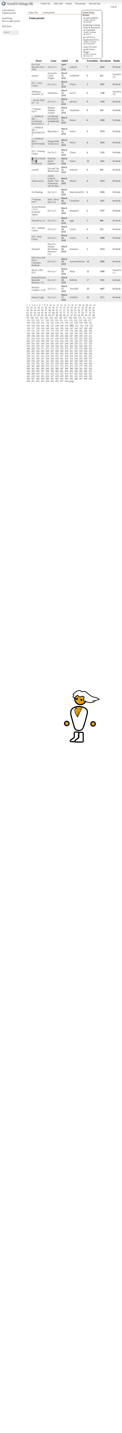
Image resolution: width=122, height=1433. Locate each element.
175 (52, 331)
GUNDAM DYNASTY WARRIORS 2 (53, 120)
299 (42, 353)
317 (61, 356)
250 (76, 343)
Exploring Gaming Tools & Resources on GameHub (91, 27)
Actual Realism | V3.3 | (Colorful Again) (39, 211)
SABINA (74, 297)
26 (39, 308)
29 (49, 308)
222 (76, 338)
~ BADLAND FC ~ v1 (38, 101)
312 (37, 356)
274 (57, 348)
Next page (69, 381)
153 (81, 326)
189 (52, 333)
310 (28, 356)
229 (42, 341)
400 (57, 371)
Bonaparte (74, 210)
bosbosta (73, 170)
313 (42, 356)
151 (72, 325)
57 (82, 310)
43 (31, 310)
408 (28, 373)
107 (65, 318)
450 (28, 381)
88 (57, 315)
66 (46, 313)
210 (85, 336)
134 (57, 323)
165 (71, 328)
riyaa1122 (89, 56)
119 (51, 320)
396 (37, 371)
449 (90, 378)
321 (80, 356)
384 (47, 368)
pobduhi (89, 22)
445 (71, 378)
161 (52, 328)
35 (71, 308)
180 (76, 331)
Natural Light (38, 297)
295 (90, 351)
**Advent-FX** (36, 110)
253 (90, 343)
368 (37, 366)
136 (66, 323)
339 (33, 361)
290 (66, 351)
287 (52, 351)
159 (42, 328)
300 (47, 353)
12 (58, 305)
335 (81, 358)
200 (37, 336)
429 (61, 376)
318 (66, 356)
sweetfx (35, 170)
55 (75, 310)
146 (47, 326)
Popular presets (9, 13)
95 (82, 315)
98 (93, 315)
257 (42, 346)
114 (28, 320)
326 (37, 358)
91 (68, 315)
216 (47, 338)
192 (66, 333)
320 (76, 356)
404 (76, 371)
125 (80, 320)
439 (42, 378)
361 (71, 363)
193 (71, 333)
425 (42, 376)
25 (35, 308)
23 (28, 308)
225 (90, 338)
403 (71, 371)
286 (47, 351)
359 (61, 363)
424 (37, 376)
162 (57, 328)
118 (47, 320)
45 (39, 310)
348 (76, 361)
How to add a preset (11, 21)
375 (71, 366)
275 (61, 348)
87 (53, 315)
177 (61, 331)
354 (37, 363)
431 (71, 376)
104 (51, 318)
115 (32, 320)
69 (57, 313)
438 (37, 378)
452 (37, 381)
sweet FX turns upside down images (90, 49)
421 (90, 373)
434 (85, 376)
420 (85, 373)
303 (61, 353)
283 (33, 351)
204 (57, 336)
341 (42, 361)
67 (49, 313)
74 (75, 313)
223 (81, 338)
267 (90, 346)
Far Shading (37, 192)
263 (71, 346)
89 (60, 315)
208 (76, 336)
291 (71, 351)
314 (47, 356)
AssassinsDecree (77, 261)
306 (76, 353)
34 (68, 308)
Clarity (73, 84)
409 (33, 373)
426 (47, 376)
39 (86, 308)
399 (52, 371)
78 (90, 313)
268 (28, 348)
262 (66, 346)
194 (76, 333)
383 (42, 368)
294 (85, 351)
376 (76, 366)
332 (66, 358)
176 (57, 331)
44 (35, 310)
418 (76, 373)
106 (60, 318)
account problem (90, 18)
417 (71, 373)
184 (28, 333)
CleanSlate (74, 110)
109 (75, 318)
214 (37, 338)
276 (66, 348)
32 (60, 308)
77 (86, 313)
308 (85, 353)
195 (81, 333)
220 (66, 338)
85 (46, 315)
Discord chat (94, 3)
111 (84, 318)
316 (56, 356)
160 (47, 328)
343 (52, 361)
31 (57, 308)
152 (76, 326)
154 (86, 326)
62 (31, 313)
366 (28, 366)
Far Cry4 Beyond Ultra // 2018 (39, 67)
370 (47, 366)
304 (66, 353)
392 (85, 368)
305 (71, 353)
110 (79, 318)
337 (90, 358)
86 (49, 315)
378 (85, 366)
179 (71, 331)
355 (42, 363)
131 (42, 323)
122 (66, 320)
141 (90, 323)
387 (61, 368)
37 (79, 308)
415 (61, 373)
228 (37, 341)
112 (89, 318)
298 (37, 353)
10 (50, 305)
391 (81, 368)
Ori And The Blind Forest (53, 169)
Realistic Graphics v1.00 (38, 288)
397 (42, 371)
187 (42, 333)
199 (33, 336)
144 (37, 326)
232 (57, 341)
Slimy (72, 271)
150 (66, 326)
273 (52, 348)
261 (61, 346)
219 (61, 338)
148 (57, 326)
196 (85, 333)
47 (46, 310)
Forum (69, 3)
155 (91, 326)
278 (76, 348)
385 (52, 368)
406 (85, 371)
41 (93, 308)
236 (76, 341)
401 (61, 371)
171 (33, 331)
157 (33, 328)
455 (52, 381)
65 (42, 313)
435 (90, 376)
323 (90, 356)
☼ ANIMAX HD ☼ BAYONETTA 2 (38, 131)
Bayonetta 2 (53, 131)
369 (42, 366)
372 (57, 366)
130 (37, 323)
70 (60, 313)
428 (57, 376)
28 (46, 308)
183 (90, 331)
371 (52, 366)
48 (49, 310)
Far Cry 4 (52, 67)
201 (42, 336)
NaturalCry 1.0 (38, 220)
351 (90, 361)
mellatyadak (90, 44)
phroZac (73, 101)
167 (81, 328)
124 (75, 320)
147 (52, 326)
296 (28, 353)
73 (71, 313)
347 (71, 361)
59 (90, 310)
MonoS (73, 181)
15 (68, 305)
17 (76, 305)
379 (90, 366)
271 (42, 348)
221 (71, 338)
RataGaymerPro (77, 192)
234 (66, 341)
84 (42, 315)
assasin (35, 75)
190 (57, 333)
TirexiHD (74, 289)
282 (28, 351)
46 (42, 310)
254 (28, 346)
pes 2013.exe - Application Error (91, 38)
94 (79, 315)
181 (81, 331)
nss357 (73, 93)
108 (70, 318)
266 (85, 346)
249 (71, 343)
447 (81, 378)
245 (52, 343)
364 (85, 363)
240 (28, 343)
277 (71, 348)
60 (93, 310)
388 (66, 368)
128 (28, 323)
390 (76, 368)
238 (85, 341)
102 (41, 318)
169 (90, 328)
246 (57, 343)
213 (33, 338)
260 (57, 346)
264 (76, 346)
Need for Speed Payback (52, 161)
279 (81, 348)
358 (57, 363)
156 (28, 328)
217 (52, 338)
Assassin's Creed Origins (52, 75)
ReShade (117, 67)
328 (47, 358)
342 (47, 361)
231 (52, 341)
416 (66, 373)
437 (33, 378)
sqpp (72, 220)
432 (76, 376)
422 (28, 376)
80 (28, 315)
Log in (114, 6)
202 (47, 336)
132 (47, 323)
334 (76, 358)
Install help (7, 18)
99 (28, 318)
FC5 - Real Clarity (36, 237)
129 (33, 323)
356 (47, 363)
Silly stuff (58, 3)
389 (71, 368)
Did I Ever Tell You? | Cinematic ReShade (38, 261)
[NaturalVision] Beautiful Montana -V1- (39, 280)
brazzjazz (74, 249)
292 (76, 351)
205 (61, 336)
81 (31, 315)
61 (28, 313)
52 (64, 310)
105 (55, 318)
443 (61, 378)
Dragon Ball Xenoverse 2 (53, 142)
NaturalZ (36, 249)
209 (81, 336)
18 (79, 305)
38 (82, 308)
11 (54, 305)
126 (85, 320)
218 (57, 338)
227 (33, 341)
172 (37, 331)
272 (47, 348)
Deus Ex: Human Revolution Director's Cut (53, 249)
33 (64, 308)
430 (66, 376)
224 (85, 338)
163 (61, 328)
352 (28, 363)
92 (71, 315)
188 (47, 333)
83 (39, 315)
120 (56, 320)
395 (33, 371)
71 (64, 313)
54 (71, 310)
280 (85, 348)
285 (42, 351)
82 (35, 315)
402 (66, 371)
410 (37, 373)
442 (57, 378)
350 (85, 361)
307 (81, 353)
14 (65, 305)
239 (90, 341)
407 (90, 371)
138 (76, 323)
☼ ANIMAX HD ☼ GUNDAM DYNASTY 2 (38, 120)
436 (28, 378)
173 (42, 331)
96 (86, 315)
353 (33, 363)
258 (47, 346)
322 (85, 356)
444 (66, 378)
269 (33, 348)
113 (93, 318)
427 (52, 376)
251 (81, 343)
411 (42, 373)
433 (81, 376)
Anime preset (38, 181)
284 (37, 351)
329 (52, 358)
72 (68, 313)
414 (56, 373)
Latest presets (8, 10)
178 (66, 331)
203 (52, 336)
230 (47, 341)
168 (85, 328)
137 (71, 323)
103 (46, 318)
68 (53, 313)
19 (83, 305)
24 (31, 308)
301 (52, 353)
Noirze (73, 120)
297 (33, 353)
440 (47, 378)
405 (81, 371)
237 (81, 341)
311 (33, 356)
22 (94, 305)
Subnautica (53, 93)
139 (81, 323)
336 (85, 358)
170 (28, 331)
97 (90, 315)
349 (81, 361)
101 (36, 318)
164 (66, 328)
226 (28, 341)
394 (28, 371)
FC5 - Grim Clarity (37, 84)
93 (75, 315)
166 (76, 328)
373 (61, 366)
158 (37, 328)
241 (33, 343)
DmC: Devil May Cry (53, 200)
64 (39, 313)
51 (60, 310)
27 (42, 308)
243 (42, 343)
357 (52, 363)
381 (33, 368)
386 (57, 368)
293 (81, 351)
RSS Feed (6, 26)
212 (28, 338)
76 (82, 313)
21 (90, 305)
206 (66, 336)
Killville (73, 280)
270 (37, 348)
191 (61, 333)
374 (66, 366)
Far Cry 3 (52, 192)
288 (57, 351)
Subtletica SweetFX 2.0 (37, 92)
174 (47, 331)
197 (90, 333)
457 (61, 381)
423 (33, 376)
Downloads (80, 3)
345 (61, 361)
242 (37, 343)
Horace (88, 34)
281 (90, 348)
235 (71, 341)
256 (37, 346)
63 (35, 313)
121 (61, 320)
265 (81, 346)
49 (53, 310)
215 (42, 338)
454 (47, 381)
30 (53, 308)
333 (71, 358)
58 (86, 310)
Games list (45, 3)
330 (57, 358)
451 (33, 381)
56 (79, 310)
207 (71, 336)
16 (72, 305)
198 (28, 336)
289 (61, 351)
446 (76, 378)
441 (52, 378)
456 (57, 381)
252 (85, 343)
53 (68, 310)
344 (57, 361)
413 (52, 373)
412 (47, 373)
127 (90, 320)
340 (37, 361)
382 (37, 368)
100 (32, 318)
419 (80, 373)
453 (42, 381)
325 (33, 358)
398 (47, 371)
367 (33, 366)
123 (70, 320)
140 (85, 323)
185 (33, 333)
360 (66, 363)
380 (28, 368)
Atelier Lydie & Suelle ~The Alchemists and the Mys (53, 181)
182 (85, 331)
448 (85, 378)
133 (52, 323)
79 (93, 313)
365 (90, 363)
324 (28, 358)
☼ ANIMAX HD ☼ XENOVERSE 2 (38, 142)
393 (90, 368)
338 (28, 361)
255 (33, 346)
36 (75, 308)
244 (47, 343)
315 (52, 356)
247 (61, 343)
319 (71, 356)
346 (66, 361)
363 (81, 363)
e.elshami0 (74, 75)
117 (42, 320)
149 (61, 326)
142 (28, 326)
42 (28, 310)
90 (64, 315)
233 (61, 341)
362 (76, 363)
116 (37, 320)
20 (87, 305)
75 (79, 313)
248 (66, 343)
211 (90, 336)
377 (81, 366)
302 (57, 353)
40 (90, 308)
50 (57, 310)
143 (33, 326)
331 (61, 358)
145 (42, 326)
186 (37, 333)
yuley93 (73, 67)
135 (61, 323)
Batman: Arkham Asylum (51, 110)
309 (90, 353)
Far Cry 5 (52, 84)
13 (61, 305)
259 (52, 346)
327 (42, 358)
